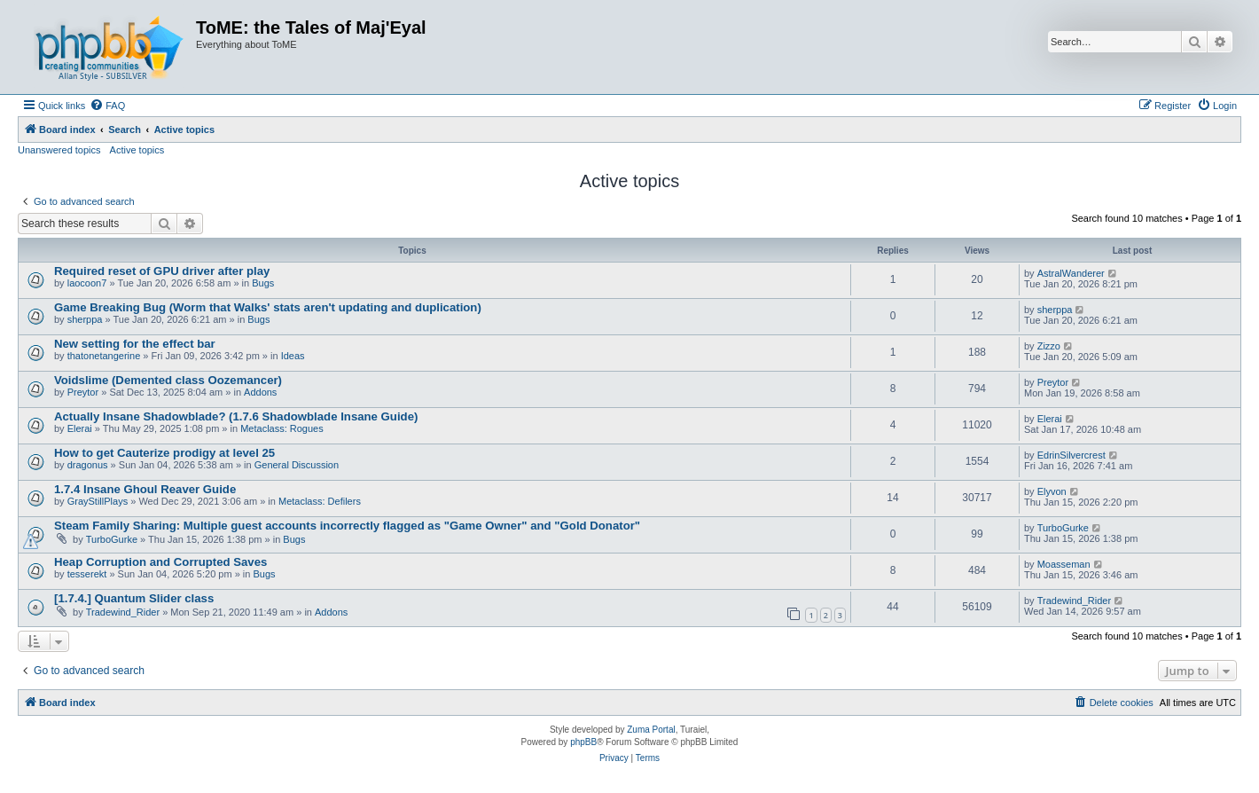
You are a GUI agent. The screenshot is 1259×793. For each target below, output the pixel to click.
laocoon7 (87, 283)
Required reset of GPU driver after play (162, 271)
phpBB (583, 742)
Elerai (79, 428)
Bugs (263, 283)
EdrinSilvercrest (1071, 455)
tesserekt (87, 574)
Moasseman (1064, 564)
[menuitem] (107, 105)
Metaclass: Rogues (282, 428)
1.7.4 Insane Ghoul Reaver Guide (145, 489)
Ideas (293, 355)
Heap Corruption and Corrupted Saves (160, 562)
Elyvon (1052, 491)
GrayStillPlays (97, 501)
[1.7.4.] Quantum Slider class (134, 598)
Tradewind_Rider (123, 612)
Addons (260, 392)
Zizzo (1048, 346)
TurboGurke (111, 539)
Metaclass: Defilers (319, 501)
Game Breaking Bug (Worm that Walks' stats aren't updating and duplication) (267, 307)
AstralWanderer (1071, 273)
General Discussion (296, 464)
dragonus (87, 464)
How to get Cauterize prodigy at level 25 (164, 452)
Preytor (82, 392)
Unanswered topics (59, 150)
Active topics (137, 150)
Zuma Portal (651, 729)
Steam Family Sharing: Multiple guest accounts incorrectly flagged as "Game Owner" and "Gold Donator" (347, 525)
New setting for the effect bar (134, 343)
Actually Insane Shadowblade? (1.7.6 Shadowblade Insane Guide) (236, 416)
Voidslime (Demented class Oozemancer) (168, 380)
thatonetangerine (104, 355)
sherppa (85, 319)
